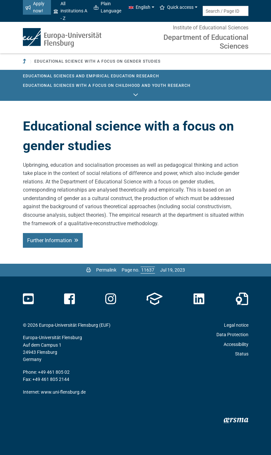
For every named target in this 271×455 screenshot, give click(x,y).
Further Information (49, 240)
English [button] (139, 7)
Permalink (106, 270)
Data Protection (232, 334)
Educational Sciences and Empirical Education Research (91, 76)
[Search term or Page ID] (225, 11)
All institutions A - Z (70, 11)
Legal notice (236, 325)
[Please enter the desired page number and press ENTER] (148, 270)
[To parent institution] (25, 61)
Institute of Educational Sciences (210, 27)
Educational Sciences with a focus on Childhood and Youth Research (107, 85)
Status (241, 353)
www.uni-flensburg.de (63, 392)
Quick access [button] (177, 7)
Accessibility (236, 344)
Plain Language (107, 7)
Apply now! (34, 7)
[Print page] (88, 270)
